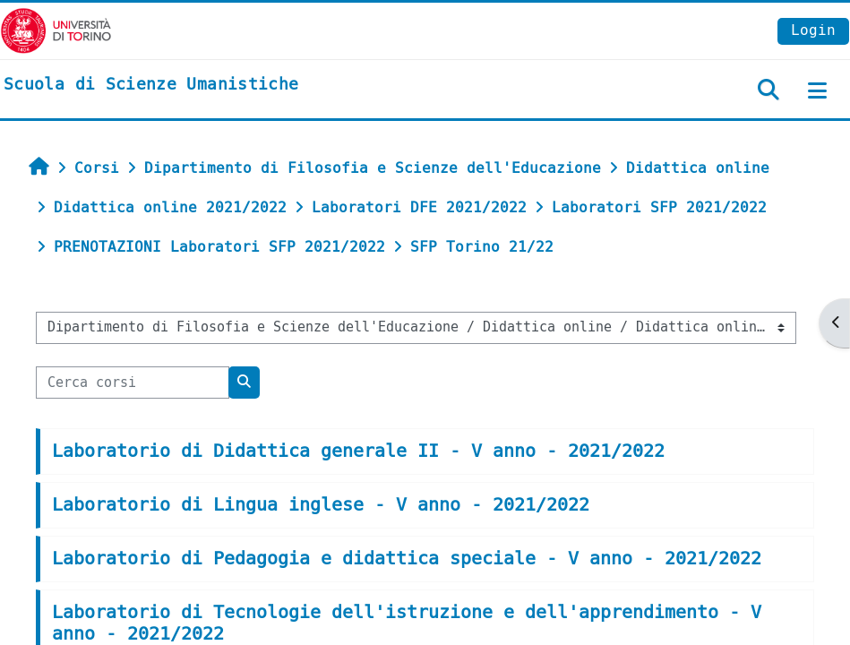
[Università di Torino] (56, 30)
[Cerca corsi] (132, 382)
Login (813, 30)
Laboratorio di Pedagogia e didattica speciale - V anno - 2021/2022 (406, 559)
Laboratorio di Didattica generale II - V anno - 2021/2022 (358, 451)
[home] (151, 85)
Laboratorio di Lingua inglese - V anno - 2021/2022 (320, 505)
